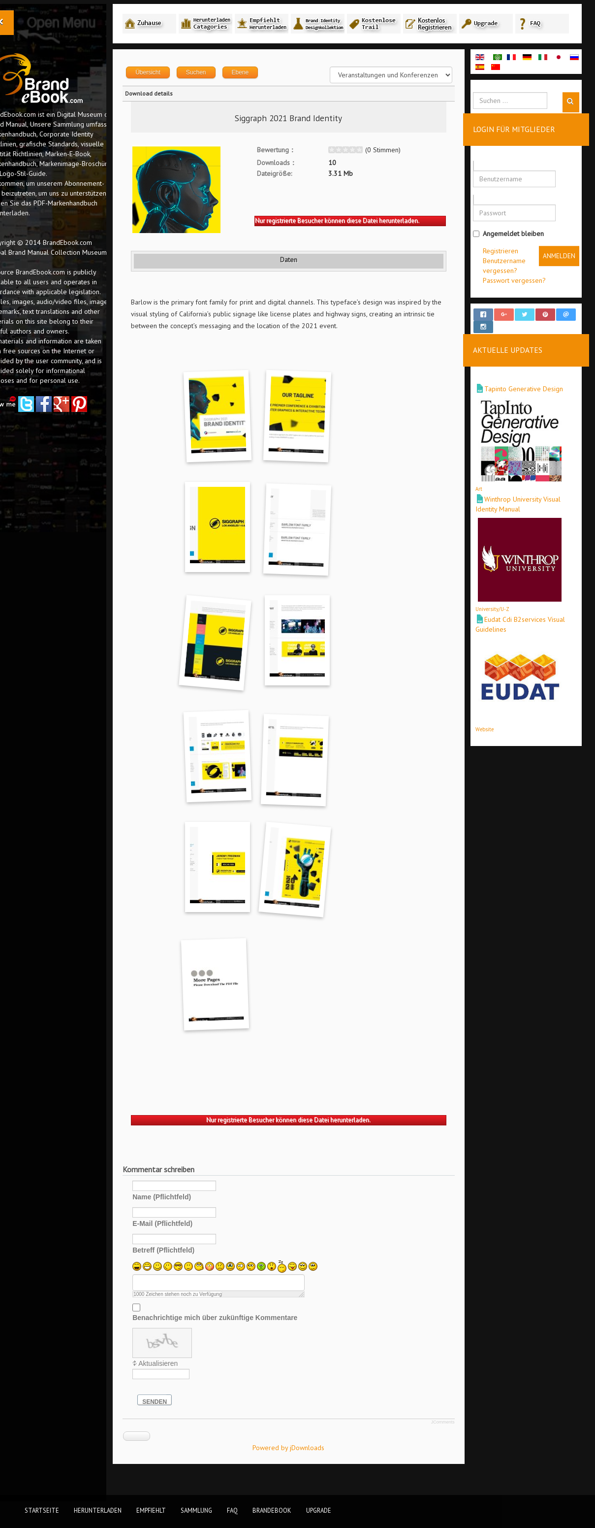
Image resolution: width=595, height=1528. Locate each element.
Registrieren (508, 271)
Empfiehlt (151, 1510)
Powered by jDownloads (308, 1468)
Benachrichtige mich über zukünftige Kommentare (246, 1338)
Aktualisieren (190, 1384)
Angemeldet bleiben (515, 254)
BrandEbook (271, 1510)
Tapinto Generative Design (531, 400)
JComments (450, 1442)
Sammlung (196, 1510)
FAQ (232, 1510)
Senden (186, 1422)
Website (492, 741)
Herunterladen (98, 1510)
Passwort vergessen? (521, 301)
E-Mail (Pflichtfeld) (194, 1244)
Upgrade (318, 1510)
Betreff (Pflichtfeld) (195, 1271)
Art (486, 500)
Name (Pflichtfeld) (193, 1218)
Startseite (42, 1510)
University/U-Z (500, 620)
